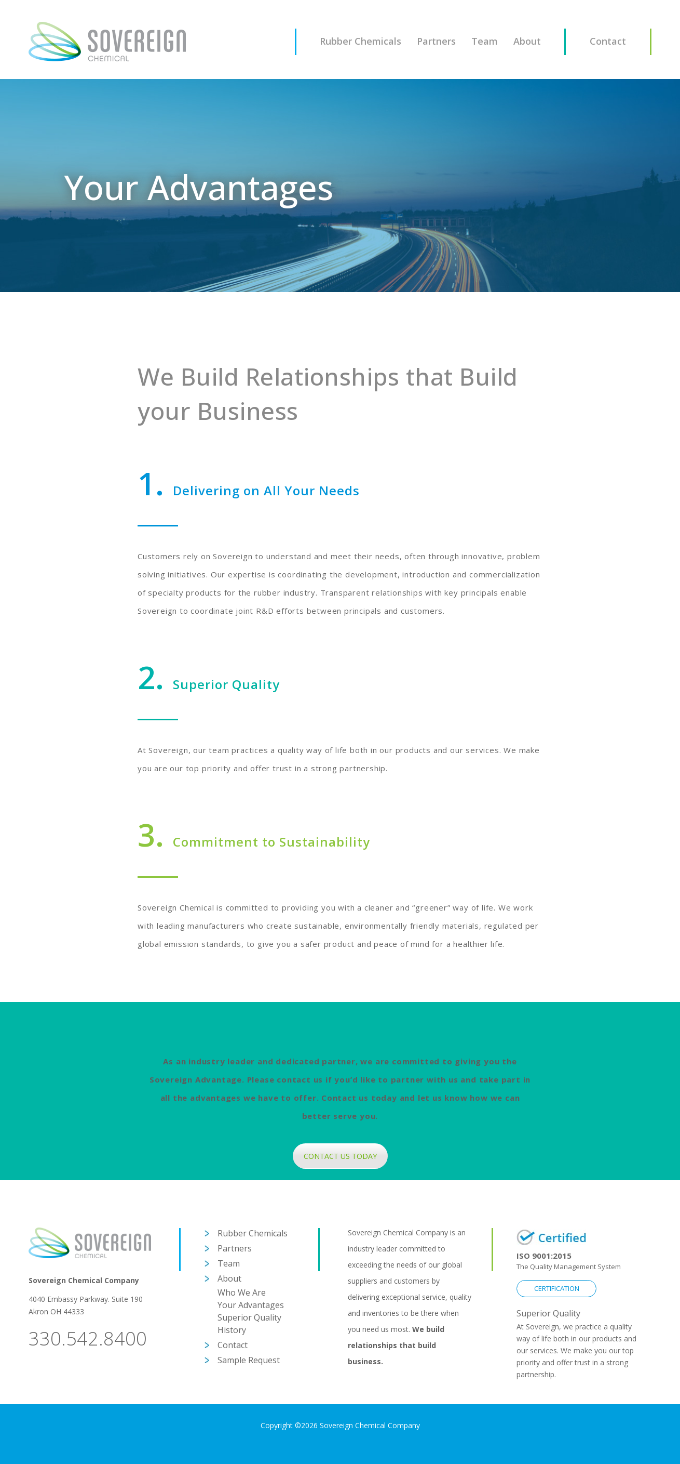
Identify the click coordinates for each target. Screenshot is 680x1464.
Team (484, 41)
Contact (608, 41)
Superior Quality (249, 1317)
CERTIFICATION (556, 1288)
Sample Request (248, 1360)
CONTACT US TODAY (340, 1156)
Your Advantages (250, 1305)
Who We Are (241, 1292)
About (527, 41)
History (231, 1330)
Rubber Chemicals (360, 41)
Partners (436, 41)
